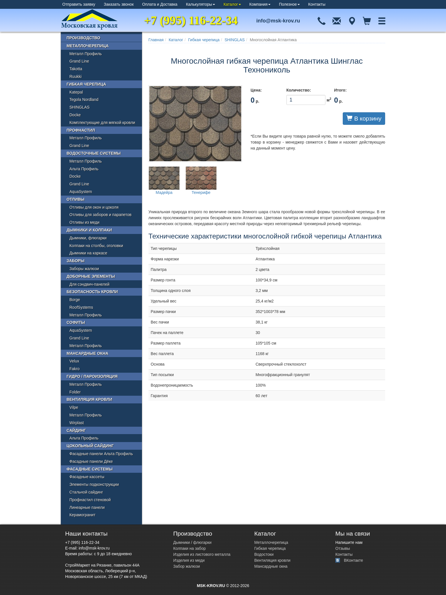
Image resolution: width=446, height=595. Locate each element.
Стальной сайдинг (86, 492)
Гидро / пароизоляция (92, 376)
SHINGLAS (235, 40)
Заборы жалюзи (84, 268)
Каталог (232, 4)
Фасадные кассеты (86, 476)
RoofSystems (81, 307)
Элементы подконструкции (94, 484)
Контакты (316, 4)
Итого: (340, 90)
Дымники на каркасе (88, 253)
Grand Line (79, 61)
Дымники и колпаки (89, 230)
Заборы (75, 260)
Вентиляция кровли (89, 399)
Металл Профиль (85, 53)
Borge (74, 299)
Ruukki (75, 76)
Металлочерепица (88, 45)
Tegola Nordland (83, 99)
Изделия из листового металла (201, 554)
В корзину (363, 118)
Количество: (298, 90)
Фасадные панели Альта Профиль (101, 453)
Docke (75, 115)
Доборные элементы (91, 276)
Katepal (76, 92)
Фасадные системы (90, 469)
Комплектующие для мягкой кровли (102, 122)
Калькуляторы (200, 4)
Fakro (74, 368)
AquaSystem (80, 191)
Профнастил (81, 130)
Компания (260, 4)
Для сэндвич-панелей (89, 284)
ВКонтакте (353, 560)
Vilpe (73, 407)
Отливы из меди (84, 222)
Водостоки (264, 554)
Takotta (75, 69)
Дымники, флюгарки (88, 238)
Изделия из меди (189, 560)
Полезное (289, 4)
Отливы (75, 199)
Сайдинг (76, 430)
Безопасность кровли (92, 291)
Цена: (256, 90)
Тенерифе (201, 181)
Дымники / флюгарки (192, 542)
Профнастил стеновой (90, 499)
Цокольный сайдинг (90, 445)
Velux (74, 361)
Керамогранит (82, 515)
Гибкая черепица (204, 40)
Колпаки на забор (189, 548)
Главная (156, 40)
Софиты (76, 322)
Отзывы (342, 548)
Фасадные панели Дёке (91, 461)
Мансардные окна (87, 353)
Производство (83, 38)
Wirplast (76, 422)
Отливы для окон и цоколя (94, 207)
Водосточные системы (94, 153)
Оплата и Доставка (159, 4)
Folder (75, 392)
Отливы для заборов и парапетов (100, 214)
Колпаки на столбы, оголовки (96, 245)
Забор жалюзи (186, 566)
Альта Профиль (83, 169)
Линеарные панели (87, 507)
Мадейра (164, 181)
